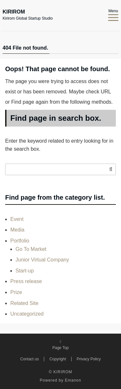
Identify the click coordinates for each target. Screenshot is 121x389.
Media (17, 229)
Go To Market (30, 249)
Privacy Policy (89, 359)
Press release (26, 281)
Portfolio (19, 240)
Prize (16, 292)
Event (17, 219)
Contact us (29, 359)
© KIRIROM (60, 372)
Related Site (24, 303)
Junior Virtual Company (42, 259)
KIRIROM (14, 11)
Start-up (24, 270)
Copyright (57, 359)
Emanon (73, 380)
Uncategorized (27, 314)
